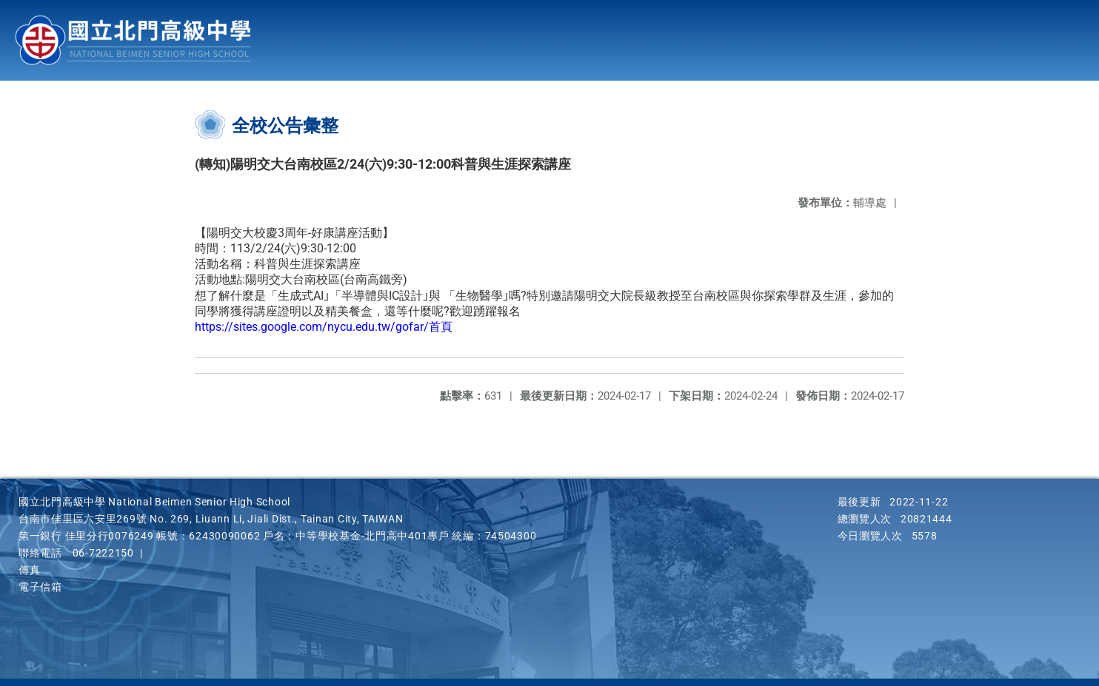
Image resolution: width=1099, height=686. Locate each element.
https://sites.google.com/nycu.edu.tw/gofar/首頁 (323, 327)
